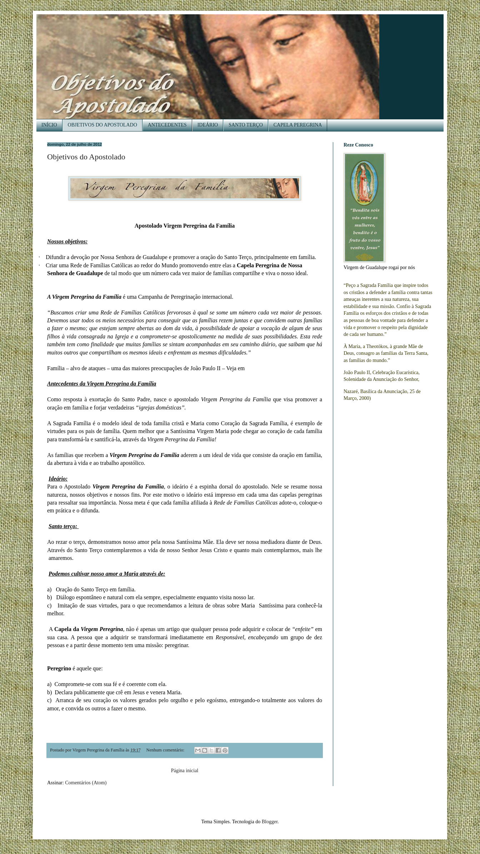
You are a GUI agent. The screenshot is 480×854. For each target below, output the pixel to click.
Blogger (270, 821)
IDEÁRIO (208, 125)
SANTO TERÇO (246, 125)
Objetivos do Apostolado (86, 156)
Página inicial (185, 770)
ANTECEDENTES (167, 125)
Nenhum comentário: (166, 750)
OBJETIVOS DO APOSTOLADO (102, 125)
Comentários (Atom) (85, 782)
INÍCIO (49, 125)
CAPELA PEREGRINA (298, 125)
